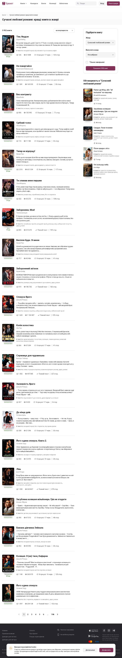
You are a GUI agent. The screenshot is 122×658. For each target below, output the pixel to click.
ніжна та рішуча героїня (32, 369)
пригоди (96, 100)
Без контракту (23, 94)
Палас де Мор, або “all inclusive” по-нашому (103, 91)
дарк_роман (20, 226)
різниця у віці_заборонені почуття (59, 224)
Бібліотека (63, 3)
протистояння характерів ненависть (49, 483)
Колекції (52, 3)
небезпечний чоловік (101, 156)
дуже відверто (40, 165)
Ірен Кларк (20, 472)
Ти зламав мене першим (29, 180)
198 (52, 614)
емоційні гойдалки (49, 454)
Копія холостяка (25, 325)
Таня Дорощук (21, 213)
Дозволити (106, 650)
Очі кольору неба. (101, 165)
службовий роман (38, 194)
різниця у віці (28, 254)
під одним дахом (50, 426)
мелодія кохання (99, 174)
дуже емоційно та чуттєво (33, 339)
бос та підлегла (50, 194)
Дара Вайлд (20, 39)
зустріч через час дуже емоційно (52, 80)
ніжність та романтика (108, 170)
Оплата (32, 630)
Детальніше (90, 650)
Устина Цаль (21, 415)
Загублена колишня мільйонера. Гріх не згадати (41, 499)
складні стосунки (45, 137)
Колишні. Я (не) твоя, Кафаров (32, 556)
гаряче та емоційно (36, 108)
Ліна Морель (21, 125)
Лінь (18, 469)
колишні (37, 80)
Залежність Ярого (25, 384)
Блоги (43, 3)
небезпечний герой (57, 311)
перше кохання (106, 136)
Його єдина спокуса (26, 585)
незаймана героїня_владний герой (35, 224)
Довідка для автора (9, 639)
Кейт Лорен (98, 133)
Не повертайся (24, 66)
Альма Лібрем (21, 502)
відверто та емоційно (41, 599)
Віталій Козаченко (100, 95)
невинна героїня (29, 311)
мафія (55, 50)
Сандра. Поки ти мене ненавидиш (103, 129)
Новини (4, 630)
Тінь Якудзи (22, 36)
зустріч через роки (54, 513)
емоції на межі (46, 541)
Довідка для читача (9, 636)
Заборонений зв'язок (27, 268)
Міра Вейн (20, 97)
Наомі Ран (20, 154)
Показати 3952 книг (100, 68)
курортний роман (106, 98)
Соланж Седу (21, 443)
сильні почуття (50, 165)
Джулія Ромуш (21, 300)
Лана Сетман (98, 151)
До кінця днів (23, 412)
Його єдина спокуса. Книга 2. (31, 440)
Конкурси (34, 3)
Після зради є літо (101, 148)
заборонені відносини (43, 311)
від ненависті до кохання (43, 50)
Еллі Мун (97, 167)
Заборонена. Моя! (25, 210)
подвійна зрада (114, 156)
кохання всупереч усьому (49, 369)
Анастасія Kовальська (24, 69)
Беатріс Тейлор (22, 358)
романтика (27, 194)
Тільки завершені (95, 62)
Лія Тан (19, 328)
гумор (114, 98)
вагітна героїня (40, 570)
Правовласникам (8, 633)
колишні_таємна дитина (50, 339)
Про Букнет (34, 633)
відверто (39, 454)
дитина (26, 513)
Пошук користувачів (37, 636)
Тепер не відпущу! (25, 151)
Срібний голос (23, 122)
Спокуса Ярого (24, 297)
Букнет (4, 15)
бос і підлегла (39, 426)
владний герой (29, 50)
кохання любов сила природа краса (105, 172)
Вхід (102, 3)
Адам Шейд (20, 271)
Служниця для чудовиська (30, 355)
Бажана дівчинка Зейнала (29, 527)
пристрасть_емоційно (23, 485)
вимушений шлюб (50, 254)
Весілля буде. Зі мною (27, 240)
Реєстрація (113, 3)
